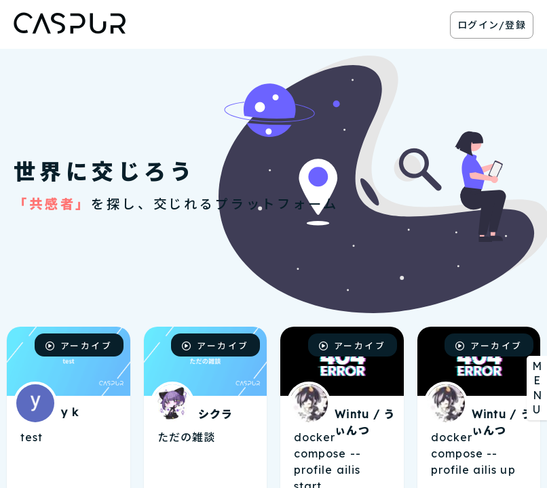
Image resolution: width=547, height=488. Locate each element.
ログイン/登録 (491, 25)
